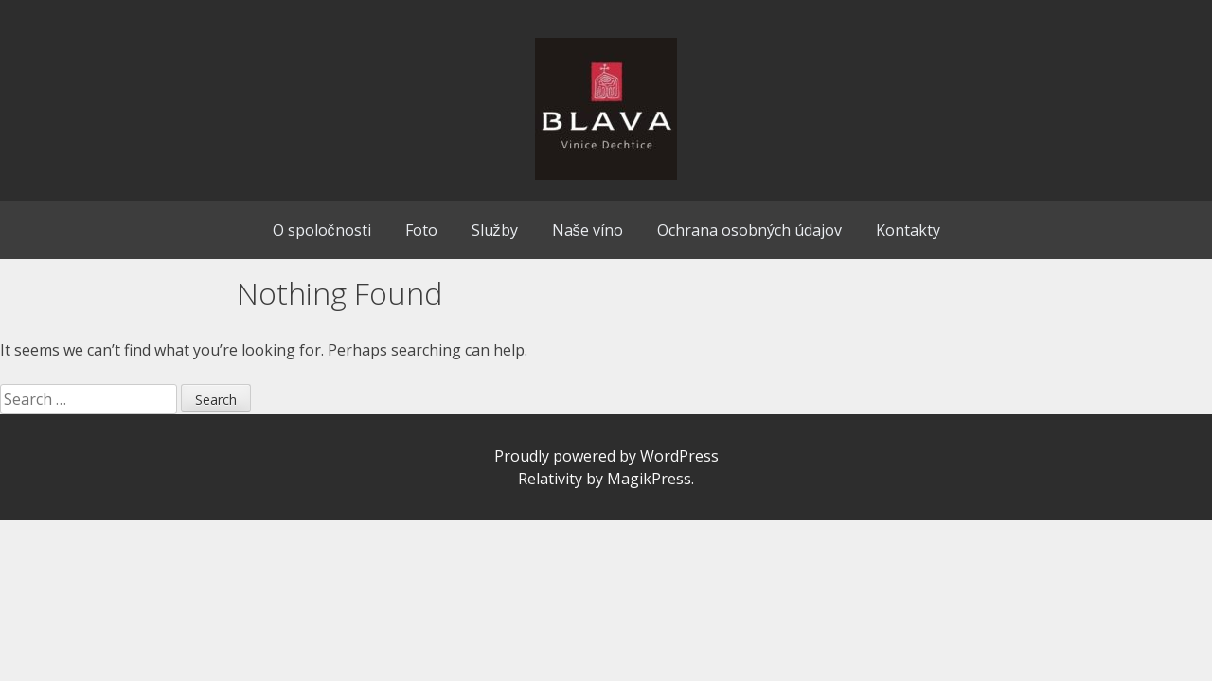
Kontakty (908, 229)
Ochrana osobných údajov (749, 229)
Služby (495, 229)
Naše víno (587, 229)
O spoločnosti (322, 229)
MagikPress (649, 478)
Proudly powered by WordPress (606, 455)
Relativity (550, 478)
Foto (421, 229)
